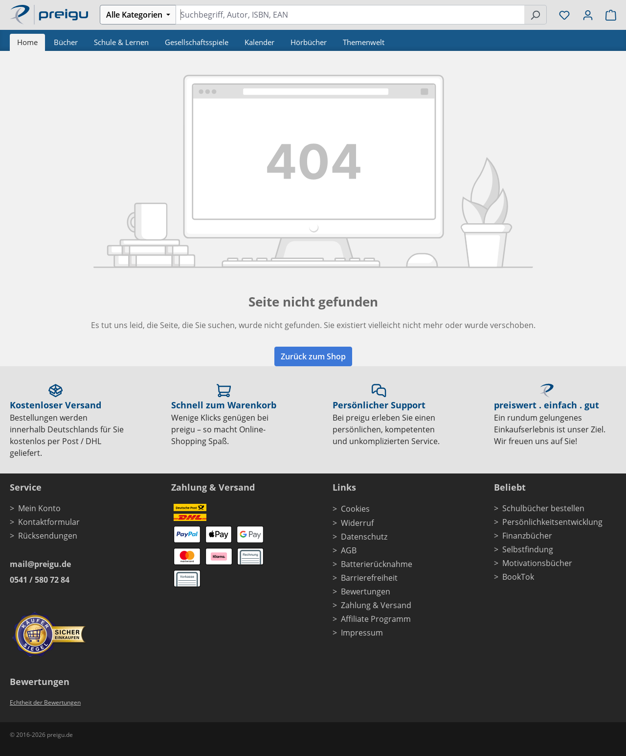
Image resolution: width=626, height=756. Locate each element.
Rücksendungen (47, 535)
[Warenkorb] (608, 14)
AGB (349, 550)
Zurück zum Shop (313, 356)
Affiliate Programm (376, 619)
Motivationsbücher (537, 563)
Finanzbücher (527, 535)
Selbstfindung (527, 549)
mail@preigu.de (40, 564)
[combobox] (350, 14)
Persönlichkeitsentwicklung (552, 522)
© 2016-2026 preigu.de (41, 735)
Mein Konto (39, 508)
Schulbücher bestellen (543, 508)
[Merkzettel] (564, 14)
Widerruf (357, 523)
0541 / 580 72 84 (39, 579)
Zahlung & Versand (376, 605)
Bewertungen (365, 591)
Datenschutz (364, 536)
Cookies (355, 508)
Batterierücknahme (376, 564)
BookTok (518, 576)
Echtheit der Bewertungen (45, 702)
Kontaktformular (49, 522)
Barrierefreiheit (369, 577)
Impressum (362, 632)
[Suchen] (535, 14)
